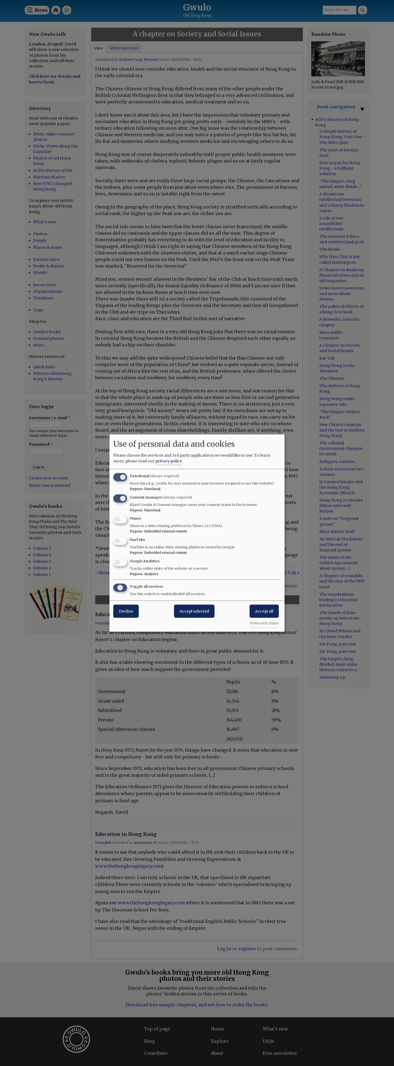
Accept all (264, 611)
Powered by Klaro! (264, 623)
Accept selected (194, 611)
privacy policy (168, 460)
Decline (126, 611)
